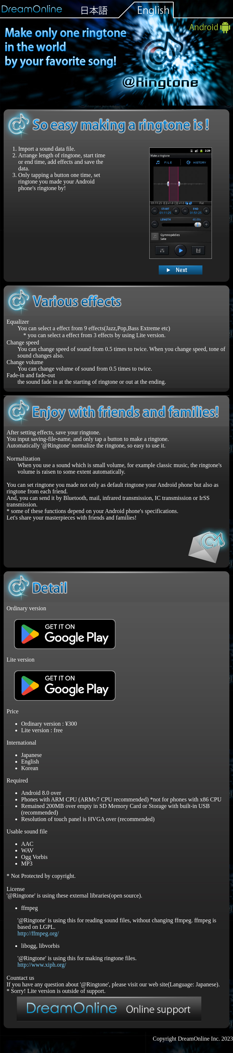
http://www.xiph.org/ (41, 965)
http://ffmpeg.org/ (38, 933)
